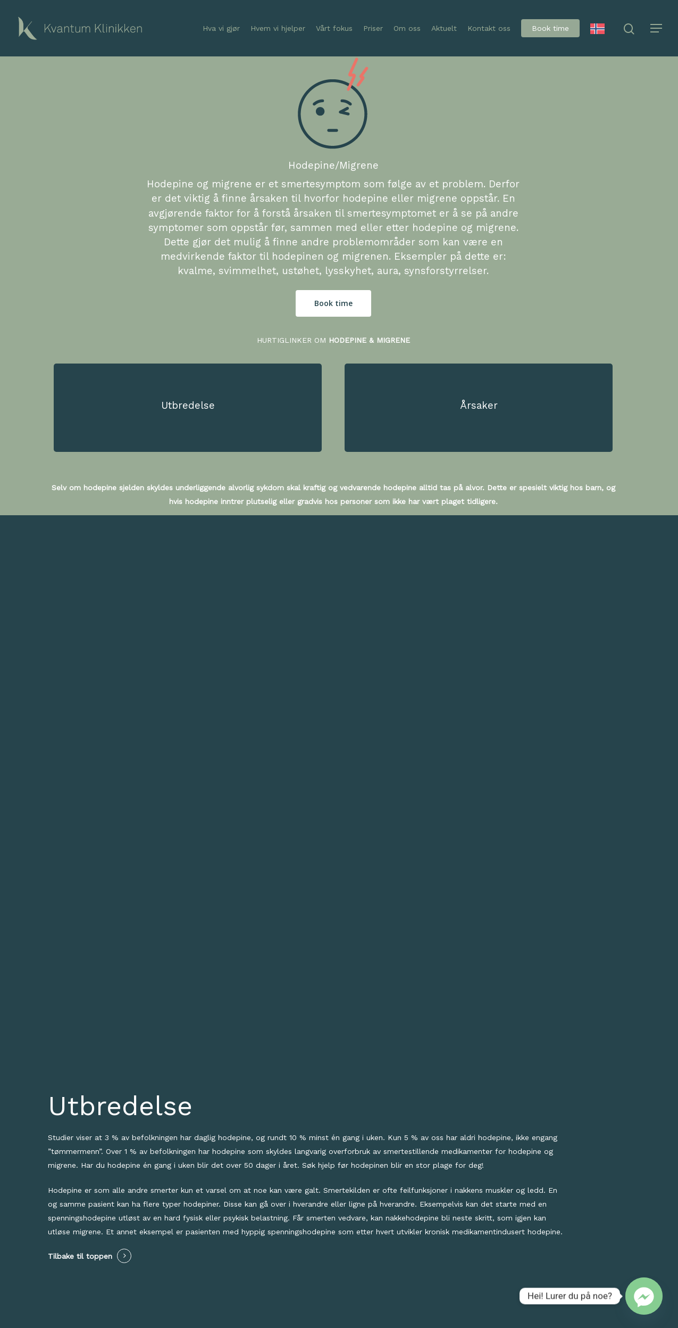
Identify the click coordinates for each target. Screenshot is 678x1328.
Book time (550, 28)
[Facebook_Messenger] (644, 1296)
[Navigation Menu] (656, 28)
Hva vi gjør (221, 28)
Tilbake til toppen (80, 1256)
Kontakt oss (488, 28)
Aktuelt (444, 28)
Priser (373, 28)
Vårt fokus (334, 28)
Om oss (407, 28)
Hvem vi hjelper (277, 28)
